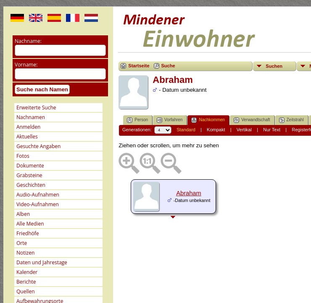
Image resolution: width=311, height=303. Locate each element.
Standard (186, 129)
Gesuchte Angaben (38, 146)
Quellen (25, 291)
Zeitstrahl (291, 120)
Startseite (138, 65)
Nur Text (271, 129)
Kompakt (216, 129)
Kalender (26, 272)
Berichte (26, 281)
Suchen (274, 66)
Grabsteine (29, 175)
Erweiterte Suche (36, 107)
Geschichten (30, 185)
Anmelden (28, 126)
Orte (21, 243)
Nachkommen (208, 120)
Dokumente (30, 165)
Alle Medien (30, 223)
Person (137, 120)
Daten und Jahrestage (41, 262)
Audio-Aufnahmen (37, 194)
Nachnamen (30, 117)
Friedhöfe (27, 233)
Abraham (188, 193)
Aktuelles (27, 136)
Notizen (25, 252)
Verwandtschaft (252, 120)
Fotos (22, 155)
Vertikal (244, 129)
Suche (168, 65)
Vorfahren (169, 120)
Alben (23, 214)
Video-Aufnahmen (37, 204)
